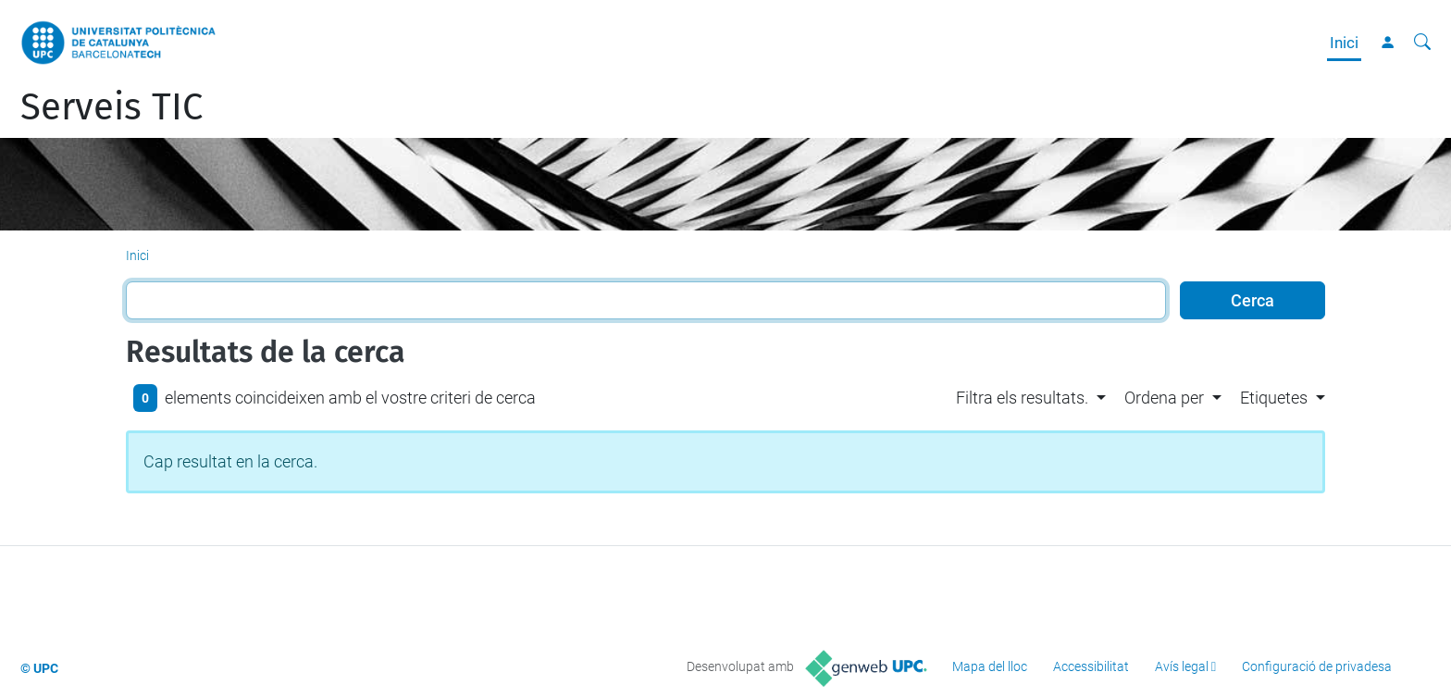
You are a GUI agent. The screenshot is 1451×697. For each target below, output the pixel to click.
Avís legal (1182, 666)
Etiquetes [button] (1274, 397)
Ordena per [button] (1164, 397)
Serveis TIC (111, 107)
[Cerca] (1422, 42)
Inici (1344, 42)
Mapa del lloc (989, 666)
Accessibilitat (1091, 666)
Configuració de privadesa (1317, 666)
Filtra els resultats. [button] (1022, 397)
